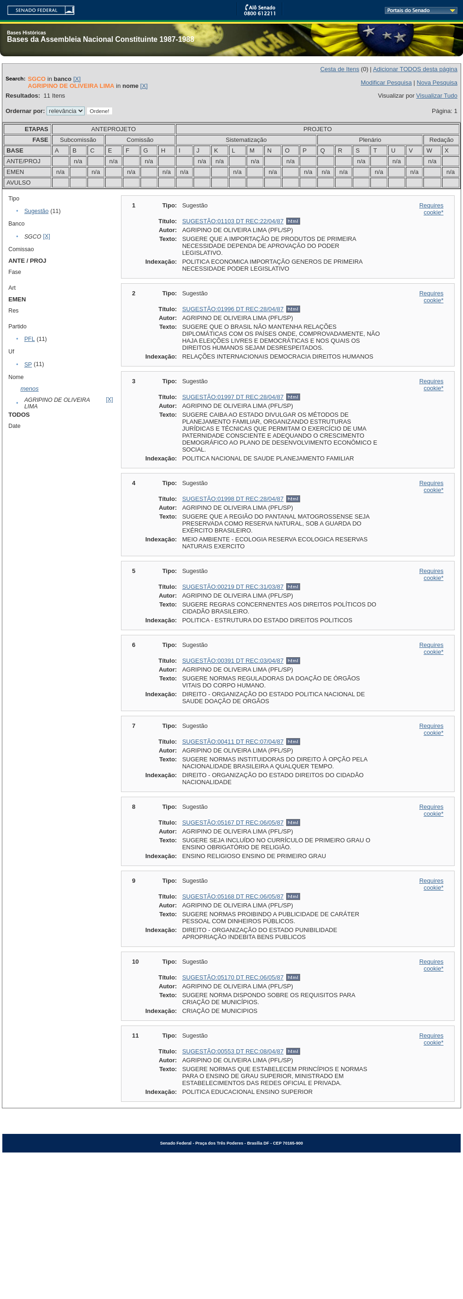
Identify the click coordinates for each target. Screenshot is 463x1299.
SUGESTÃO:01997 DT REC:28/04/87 (232, 396)
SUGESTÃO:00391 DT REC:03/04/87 (232, 660)
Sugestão (36, 211)
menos (29, 388)
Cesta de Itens (339, 69)
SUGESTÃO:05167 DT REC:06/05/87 (232, 822)
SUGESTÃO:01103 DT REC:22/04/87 (232, 221)
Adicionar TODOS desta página (415, 69)
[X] (77, 78)
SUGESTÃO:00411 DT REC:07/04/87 (232, 741)
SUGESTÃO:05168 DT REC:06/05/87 (232, 896)
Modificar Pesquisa (386, 82)
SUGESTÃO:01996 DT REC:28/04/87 (232, 309)
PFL (29, 339)
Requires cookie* (431, 209)
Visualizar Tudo (436, 95)
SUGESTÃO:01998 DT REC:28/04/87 (232, 498)
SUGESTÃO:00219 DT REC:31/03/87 (232, 586)
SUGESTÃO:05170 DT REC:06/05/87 (232, 977)
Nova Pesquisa (437, 82)
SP (28, 364)
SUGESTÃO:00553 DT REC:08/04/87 (232, 1051)
